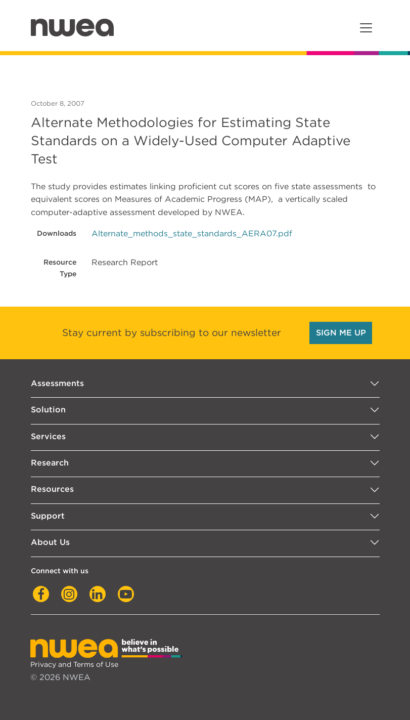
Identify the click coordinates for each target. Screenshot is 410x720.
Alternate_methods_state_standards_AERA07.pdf (192, 233)
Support (48, 516)
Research (50, 463)
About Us (50, 542)
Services (48, 436)
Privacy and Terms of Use (74, 664)
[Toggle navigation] (366, 27)
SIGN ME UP (341, 332)
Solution (48, 409)
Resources (52, 489)
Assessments (57, 383)
